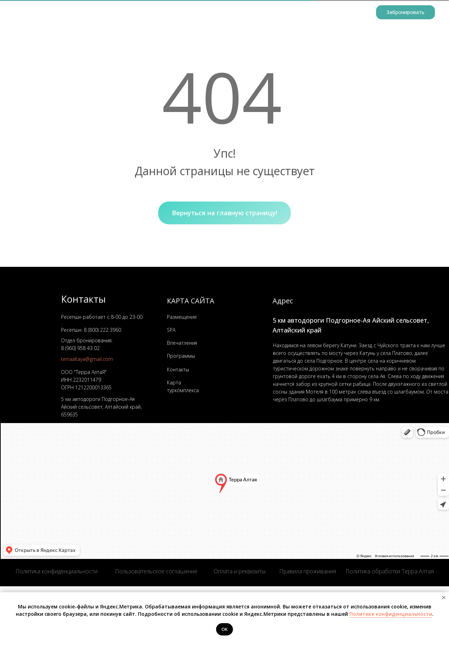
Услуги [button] (316, 12)
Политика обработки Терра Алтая (390, 571)
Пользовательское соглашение (156, 571)
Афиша (234, 12)
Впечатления (182, 343)
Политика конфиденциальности (56, 571)
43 (89, 348)
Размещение (155, 12)
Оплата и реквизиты (240, 571)
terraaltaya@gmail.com (87, 359)
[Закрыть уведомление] (443, 597)
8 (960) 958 (73, 348)
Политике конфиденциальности (390, 614)
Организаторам (275, 12)
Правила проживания (307, 571)
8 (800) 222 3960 (102, 330)
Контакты (354, 12)
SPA (171, 330)
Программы (198, 12)
